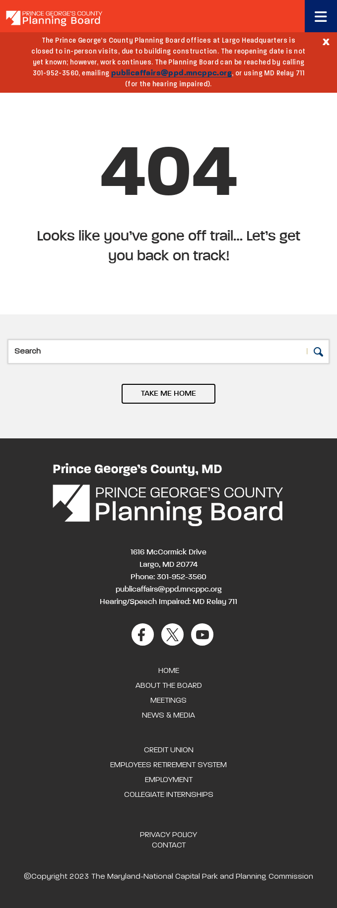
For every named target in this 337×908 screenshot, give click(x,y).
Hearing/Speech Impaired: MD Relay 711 (168, 602)
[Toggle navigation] (321, 16)
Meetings (168, 701)
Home (168, 671)
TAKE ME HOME (168, 394)
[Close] (326, 41)
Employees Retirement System (168, 765)
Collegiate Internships (168, 795)
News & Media (168, 716)
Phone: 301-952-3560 (168, 577)
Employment (169, 780)
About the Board (168, 686)
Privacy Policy (168, 835)
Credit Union (169, 750)
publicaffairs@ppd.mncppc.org (171, 73)
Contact (169, 845)
